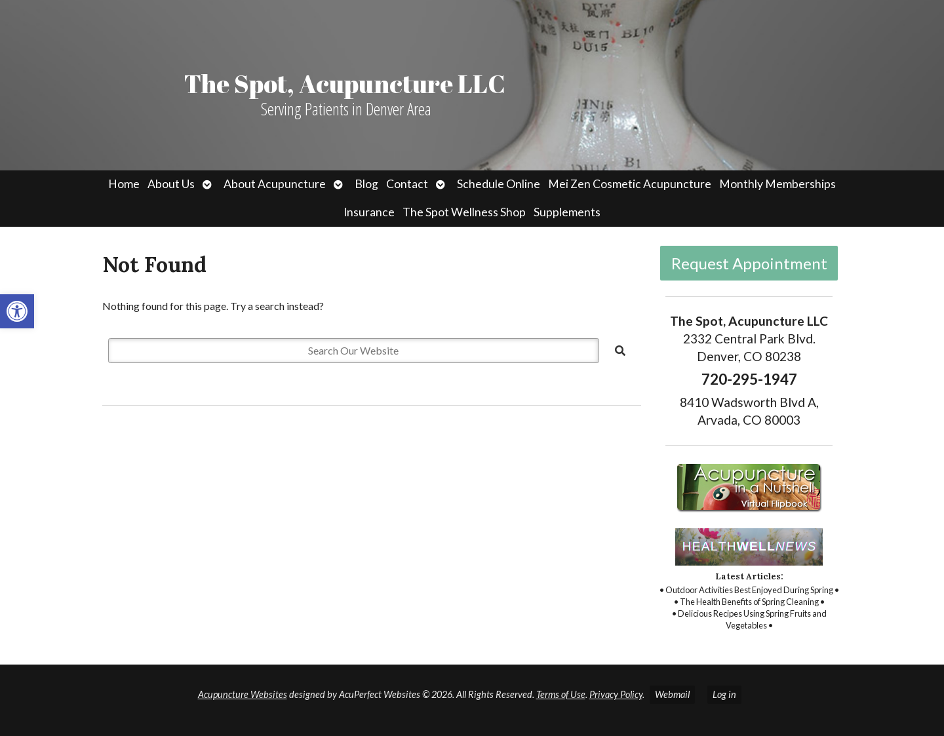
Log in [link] (724, 694)
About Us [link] (171, 184)
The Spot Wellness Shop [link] (464, 212)
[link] (17, 311)
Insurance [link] (369, 212)
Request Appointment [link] (749, 263)
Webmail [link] (672, 694)
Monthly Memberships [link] (777, 184)
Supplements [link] (567, 212)
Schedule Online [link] (498, 184)
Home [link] (124, 184)
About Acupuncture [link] (275, 184)
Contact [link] (407, 184)
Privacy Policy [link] (615, 694)
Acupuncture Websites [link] (242, 694)
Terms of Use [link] (560, 694)
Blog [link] (366, 184)
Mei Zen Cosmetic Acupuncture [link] (629, 184)
